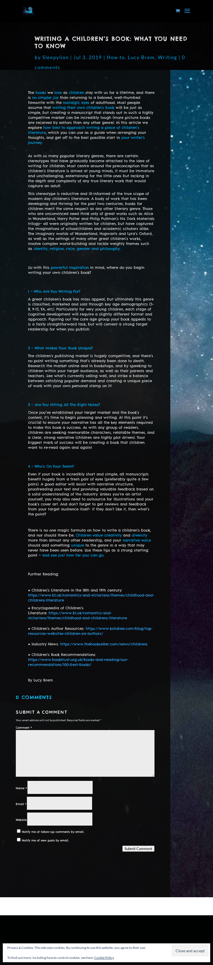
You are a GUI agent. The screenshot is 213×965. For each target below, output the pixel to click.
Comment (24, 728)
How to (116, 57)
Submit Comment (138, 848)
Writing (167, 57)
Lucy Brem (141, 57)
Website (21, 820)
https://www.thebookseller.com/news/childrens (104, 644)
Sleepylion (55, 57)
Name (21, 788)
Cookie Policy (104, 958)
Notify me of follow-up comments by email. (53, 832)
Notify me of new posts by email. (45, 840)
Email (21, 804)
